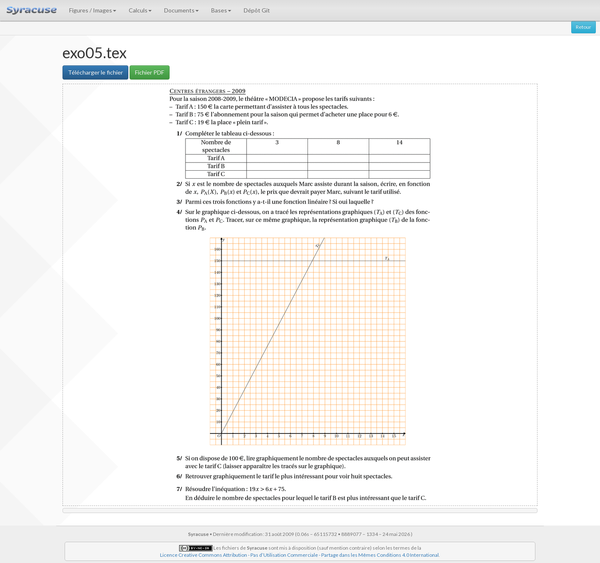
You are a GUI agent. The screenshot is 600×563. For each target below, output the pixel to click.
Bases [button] (221, 10)
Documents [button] (181, 10)
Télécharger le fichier (95, 72)
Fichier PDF (149, 72)
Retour (583, 27)
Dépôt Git (257, 10)
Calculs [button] (140, 10)
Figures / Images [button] (92, 10)
